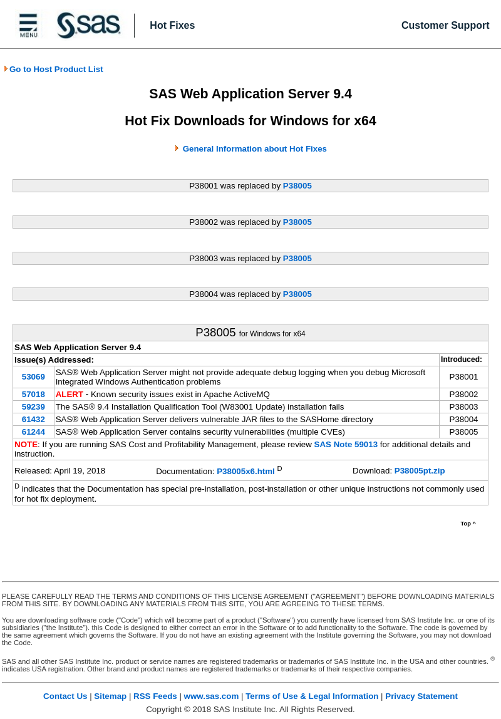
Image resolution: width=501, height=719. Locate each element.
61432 (33, 419)
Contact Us (65, 696)
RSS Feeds (155, 696)
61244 (33, 432)
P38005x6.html (246, 471)
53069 (33, 376)
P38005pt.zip (420, 470)
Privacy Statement (421, 696)
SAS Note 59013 (346, 444)
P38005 (297, 185)
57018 (33, 394)
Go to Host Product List (53, 69)
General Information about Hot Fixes (255, 148)
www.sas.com (211, 696)
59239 (33, 406)
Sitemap (110, 696)
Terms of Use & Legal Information (311, 696)
